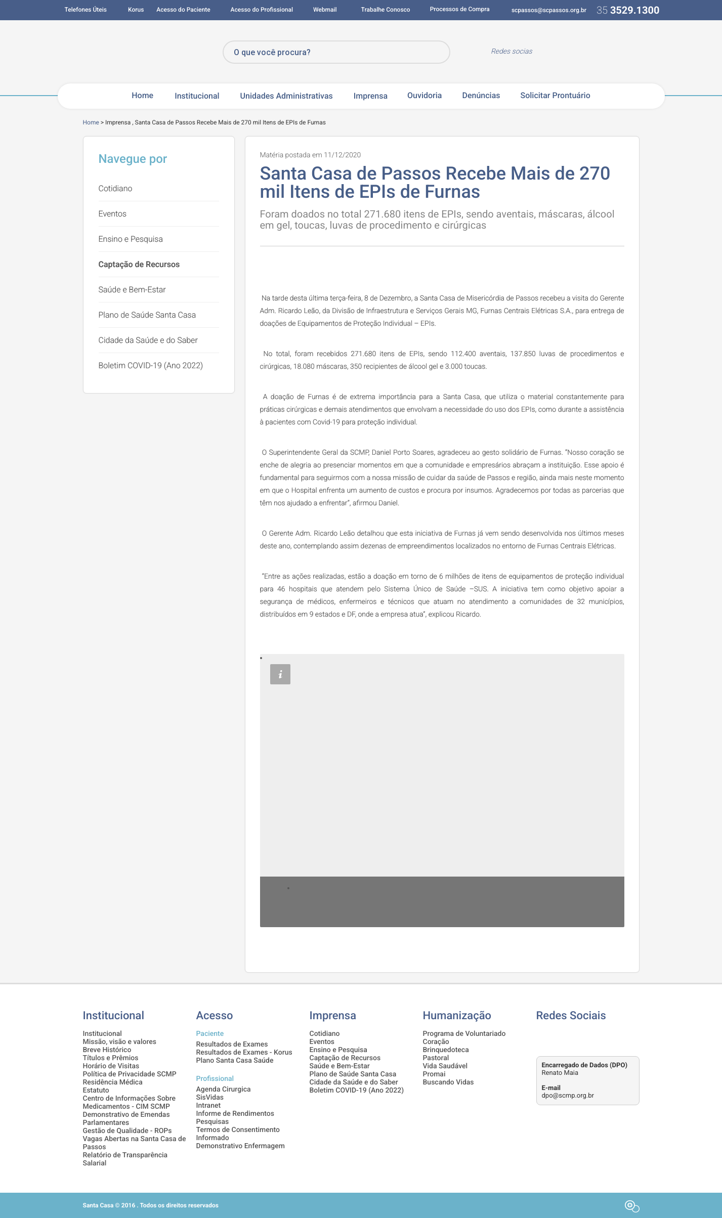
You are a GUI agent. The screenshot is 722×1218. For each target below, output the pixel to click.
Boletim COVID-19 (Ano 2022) (151, 365)
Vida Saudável (445, 1066)
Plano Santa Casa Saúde (235, 1061)
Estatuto (96, 1090)
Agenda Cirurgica (223, 1089)
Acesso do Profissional (262, 9)
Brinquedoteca (446, 1050)
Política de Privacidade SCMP (130, 1074)
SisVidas (210, 1098)
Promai (434, 1074)
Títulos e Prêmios (111, 1058)
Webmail (325, 9)
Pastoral (436, 1058)
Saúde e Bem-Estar (132, 289)
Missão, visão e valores (119, 1042)
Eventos (113, 214)
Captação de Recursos (139, 264)
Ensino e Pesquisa (131, 239)
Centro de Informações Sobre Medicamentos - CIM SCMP (129, 1103)
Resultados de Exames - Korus (244, 1053)
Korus (136, 9)
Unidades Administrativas (286, 96)
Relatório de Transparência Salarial (125, 1159)
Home (142, 95)
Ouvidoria (424, 95)
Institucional (197, 96)
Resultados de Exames (232, 1044)
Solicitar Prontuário (555, 95)
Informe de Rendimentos (235, 1114)
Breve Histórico (107, 1050)
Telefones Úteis (86, 9)
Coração (436, 1042)
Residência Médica (113, 1082)
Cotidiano (116, 188)
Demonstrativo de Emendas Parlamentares (126, 1119)
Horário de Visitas (111, 1066)
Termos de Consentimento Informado (238, 1134)
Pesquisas (212, 1122)
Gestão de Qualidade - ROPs (127, 1131)
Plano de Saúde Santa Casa (147, 315)
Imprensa (371, 96)
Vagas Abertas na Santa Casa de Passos (134, 1143)
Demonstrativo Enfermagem (240, 1146)
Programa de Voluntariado (464, 1034)
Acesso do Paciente (183, 9)
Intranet (208, 1106)
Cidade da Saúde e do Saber (148, 340)
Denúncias (481, 95)
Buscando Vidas (448, 1082)
